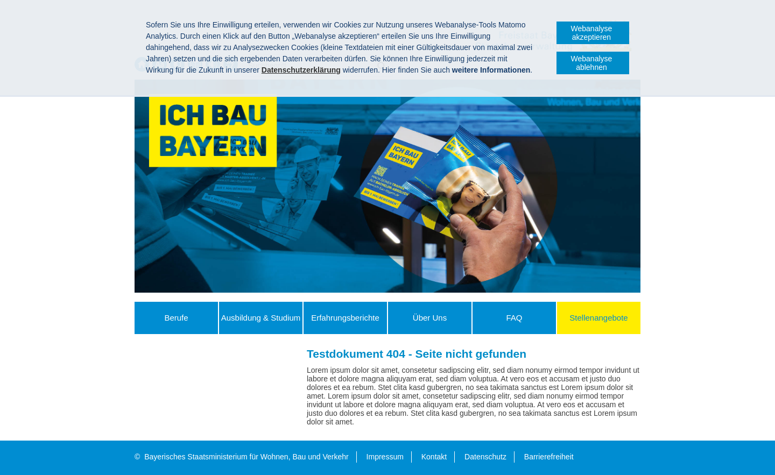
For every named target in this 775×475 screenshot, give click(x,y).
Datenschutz (485, 456)
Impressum (385, 456)
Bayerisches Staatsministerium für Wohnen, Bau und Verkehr (246, 456)
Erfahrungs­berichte (345, 317)
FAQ (514, 317)
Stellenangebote (598, 317)
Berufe (176, 317)
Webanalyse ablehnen (591, 63)
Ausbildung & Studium (261, 317)
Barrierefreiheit (549, 456)
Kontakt (434, 456)
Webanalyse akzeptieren (591, 32)
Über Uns (430, 317)
